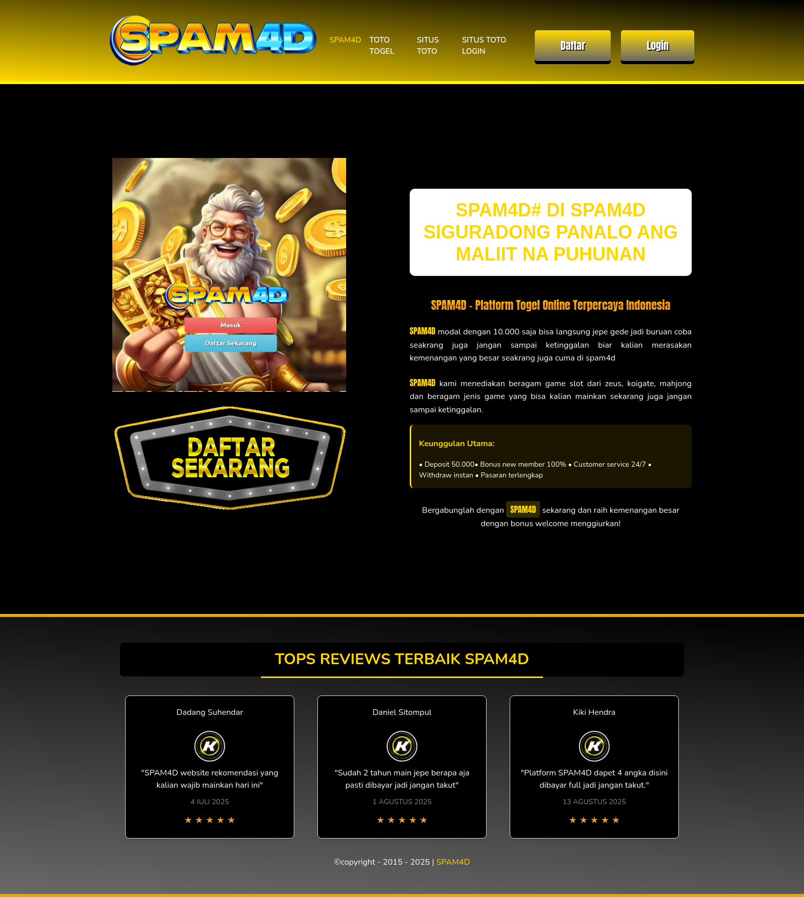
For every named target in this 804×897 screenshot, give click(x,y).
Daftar (572, 45)
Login (658, 45)
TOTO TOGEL (382, 46)
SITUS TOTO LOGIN (484, 46)
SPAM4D (345, 40)
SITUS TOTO (428, 46)
